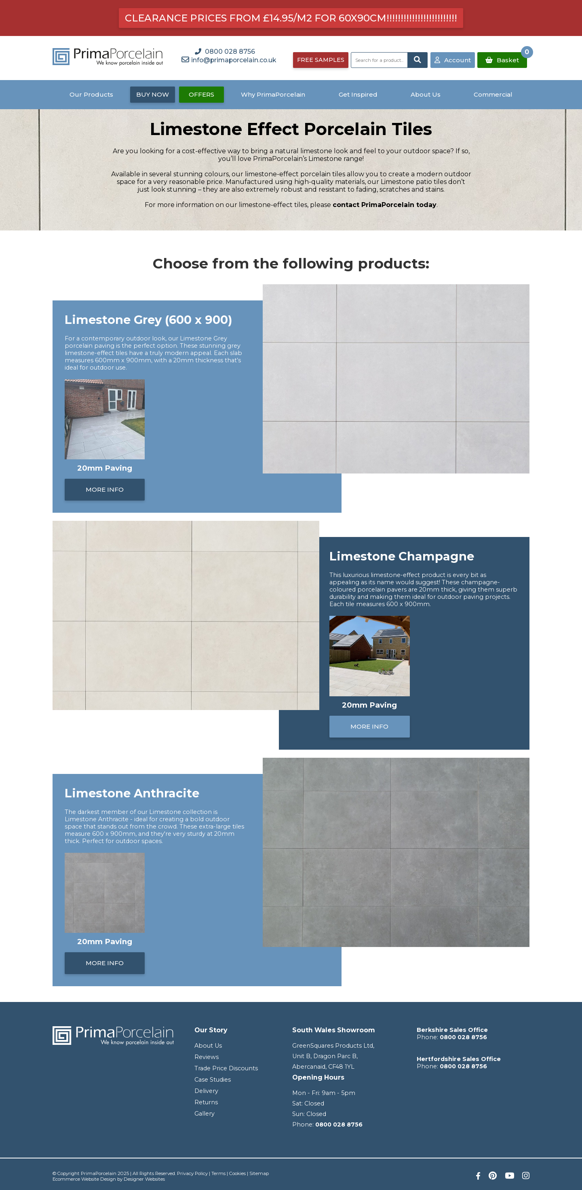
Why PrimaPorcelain (273, 94)
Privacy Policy (192, 1173)
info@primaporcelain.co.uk (233, 60)
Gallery (204, 1113)
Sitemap (259, 1173)
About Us (426, 94)
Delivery (206, 1091)
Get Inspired (358, 94)
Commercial (493, 94)
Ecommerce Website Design (84, 1179)
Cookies (237, 1173)
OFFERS (201, 94)
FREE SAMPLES (320, 59)
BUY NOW (152, 94)
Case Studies (212, 1079)
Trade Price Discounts (226, 1068)
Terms (218, 1173)
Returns (206, 1102)
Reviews (206, 1057)
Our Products (91, 94)
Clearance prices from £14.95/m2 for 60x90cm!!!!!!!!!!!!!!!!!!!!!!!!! (291, 18)
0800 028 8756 (339, 1124)
